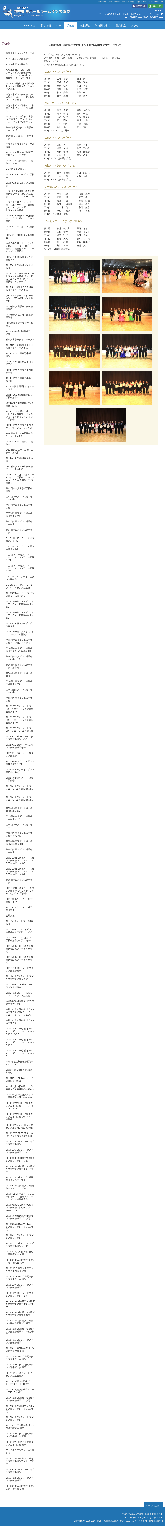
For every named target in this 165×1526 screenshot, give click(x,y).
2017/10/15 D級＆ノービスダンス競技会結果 (19, 1374)
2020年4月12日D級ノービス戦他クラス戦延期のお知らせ (20, 1087)
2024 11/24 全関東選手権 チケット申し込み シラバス (20, 426)
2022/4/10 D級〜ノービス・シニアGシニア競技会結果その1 (20, 800)
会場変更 (10, 915)
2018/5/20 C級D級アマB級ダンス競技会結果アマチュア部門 (20, 1332)
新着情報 (46, 25)
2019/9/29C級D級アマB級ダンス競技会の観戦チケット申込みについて (20, 1208)
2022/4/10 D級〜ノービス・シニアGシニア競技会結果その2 (20, 789)
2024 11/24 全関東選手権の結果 (19, 354)
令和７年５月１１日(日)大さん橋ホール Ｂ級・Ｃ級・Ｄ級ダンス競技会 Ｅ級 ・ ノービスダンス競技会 (20, 247)
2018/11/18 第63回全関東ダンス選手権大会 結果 (19, 1269)
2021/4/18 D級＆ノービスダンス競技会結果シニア (20, 977)
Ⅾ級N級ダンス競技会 (16, 169)
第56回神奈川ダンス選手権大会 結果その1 (19, 666)
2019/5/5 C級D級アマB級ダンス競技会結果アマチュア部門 (20, 1227)
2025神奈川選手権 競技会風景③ (19, 307)
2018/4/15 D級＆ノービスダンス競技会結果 (20, 1341)
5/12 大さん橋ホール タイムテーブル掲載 (19, 451)
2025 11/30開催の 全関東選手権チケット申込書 (19, 153)
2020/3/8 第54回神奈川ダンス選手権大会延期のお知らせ (20, 1096)
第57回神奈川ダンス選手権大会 (19, 506)
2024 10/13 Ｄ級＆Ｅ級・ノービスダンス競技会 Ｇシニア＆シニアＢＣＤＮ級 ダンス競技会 (19, 415)
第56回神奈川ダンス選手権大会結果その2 (19, 658)
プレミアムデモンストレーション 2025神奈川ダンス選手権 (20, 298)
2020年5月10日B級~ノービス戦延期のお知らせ (19, 1079)
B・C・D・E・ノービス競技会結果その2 (20, 539)
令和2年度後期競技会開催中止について (19, 1063)
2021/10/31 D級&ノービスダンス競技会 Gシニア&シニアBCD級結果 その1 (20, 871)
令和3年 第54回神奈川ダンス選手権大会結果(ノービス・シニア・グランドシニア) (20, 1012)
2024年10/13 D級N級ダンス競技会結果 (20, 404)
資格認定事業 (102, 25)
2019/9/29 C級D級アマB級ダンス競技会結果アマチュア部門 (20, 1169)
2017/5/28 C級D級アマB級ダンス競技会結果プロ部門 (20, 1399)
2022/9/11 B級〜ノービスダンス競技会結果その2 (19, 737)
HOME (158, 10)
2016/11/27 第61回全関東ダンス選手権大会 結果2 (19, 1435)
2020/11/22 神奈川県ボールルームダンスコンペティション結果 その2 (20, 1031)
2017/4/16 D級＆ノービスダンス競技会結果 (20, 1418)
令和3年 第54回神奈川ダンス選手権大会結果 (20, 1002)
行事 (58, 25)
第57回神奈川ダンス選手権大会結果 (19, 498)
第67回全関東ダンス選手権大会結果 (19, 523)
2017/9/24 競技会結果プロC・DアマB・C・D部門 (19, 1382)
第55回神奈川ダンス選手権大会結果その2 (19, 809)
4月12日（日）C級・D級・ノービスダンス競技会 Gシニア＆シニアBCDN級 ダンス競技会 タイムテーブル (19, 74)
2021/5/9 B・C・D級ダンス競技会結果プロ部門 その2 (19, 930)
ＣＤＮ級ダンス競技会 (17, 64)
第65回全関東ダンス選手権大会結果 (19, 850)
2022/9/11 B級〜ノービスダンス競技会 (19, 754)
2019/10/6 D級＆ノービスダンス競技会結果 (20, 1142)
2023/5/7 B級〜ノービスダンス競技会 (20, 624)
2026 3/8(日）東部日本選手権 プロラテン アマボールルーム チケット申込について (19, 119)
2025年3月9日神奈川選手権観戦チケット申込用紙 (19, 346)
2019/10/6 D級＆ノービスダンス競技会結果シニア (20, 1151)
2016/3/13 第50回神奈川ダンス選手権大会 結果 (20, 1487)
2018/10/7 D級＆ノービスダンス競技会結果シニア (20, 1294)
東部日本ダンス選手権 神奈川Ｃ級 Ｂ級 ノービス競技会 (20, 108)
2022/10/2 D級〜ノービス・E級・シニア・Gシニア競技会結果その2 (20, 709)
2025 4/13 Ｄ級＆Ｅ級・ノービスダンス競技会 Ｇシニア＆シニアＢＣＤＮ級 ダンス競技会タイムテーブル (20, 277)
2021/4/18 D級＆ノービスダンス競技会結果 (20, 969)
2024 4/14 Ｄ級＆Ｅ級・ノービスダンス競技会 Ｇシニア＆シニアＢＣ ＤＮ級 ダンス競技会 (20, 478)
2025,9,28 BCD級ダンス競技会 (20, 175)
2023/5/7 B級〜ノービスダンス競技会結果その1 (20, 594)
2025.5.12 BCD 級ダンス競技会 (19, 443)
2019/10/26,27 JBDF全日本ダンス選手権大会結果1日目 (19, 1134)
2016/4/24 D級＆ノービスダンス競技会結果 (20, 1479)
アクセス (136, 25)
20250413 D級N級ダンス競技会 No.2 (19, 258)
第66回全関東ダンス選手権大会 (19, 699)
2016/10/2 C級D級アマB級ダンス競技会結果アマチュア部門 (20, 1461)
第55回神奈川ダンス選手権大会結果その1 (19, 817)
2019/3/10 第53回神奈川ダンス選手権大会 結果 (20, 1253)
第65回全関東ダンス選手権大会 (19, 881)
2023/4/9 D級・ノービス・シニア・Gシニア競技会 (20, 633)
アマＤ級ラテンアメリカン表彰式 (20, 1451)
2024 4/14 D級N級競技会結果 (19, 459)
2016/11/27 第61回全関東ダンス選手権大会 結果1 (19, 1443)
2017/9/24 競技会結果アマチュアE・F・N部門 (20, 1391)
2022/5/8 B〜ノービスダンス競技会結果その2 (20, 762)
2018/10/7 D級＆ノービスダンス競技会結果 (20, 1286)
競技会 (70, 25)
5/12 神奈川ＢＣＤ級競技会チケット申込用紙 (19, 467)
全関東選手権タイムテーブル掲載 (20, 145)
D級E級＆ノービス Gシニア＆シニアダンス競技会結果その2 (20, 557)
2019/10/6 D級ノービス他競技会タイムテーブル (20, 1178)
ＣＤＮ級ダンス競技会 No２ (20, 58)
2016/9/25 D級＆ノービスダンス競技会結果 (20, 1470)
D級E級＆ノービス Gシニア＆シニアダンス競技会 (19, 586)
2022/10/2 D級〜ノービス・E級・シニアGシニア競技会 (20, 729)
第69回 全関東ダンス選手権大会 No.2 (19, 128)
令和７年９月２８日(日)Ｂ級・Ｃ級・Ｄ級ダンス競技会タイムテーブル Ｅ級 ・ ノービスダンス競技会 (20, 206)
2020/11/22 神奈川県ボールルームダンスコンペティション (20, 1053)
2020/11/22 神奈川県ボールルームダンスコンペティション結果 (20, 1042)
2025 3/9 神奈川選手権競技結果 (19, 332)
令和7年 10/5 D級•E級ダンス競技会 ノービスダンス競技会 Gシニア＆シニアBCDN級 (20, 194)
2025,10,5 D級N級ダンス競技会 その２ (19, 162)
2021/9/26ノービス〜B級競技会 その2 (19, 900)
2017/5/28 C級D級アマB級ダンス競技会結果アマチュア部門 (20, 1409)
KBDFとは (29, 25)
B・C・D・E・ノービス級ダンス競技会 (20, 578)
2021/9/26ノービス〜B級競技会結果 (19, 908)
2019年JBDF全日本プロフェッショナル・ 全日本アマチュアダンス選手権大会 (20, 1197)
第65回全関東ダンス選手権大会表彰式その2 (19, 834)
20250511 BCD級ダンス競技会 (20, 228)
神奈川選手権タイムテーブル (20, 53)
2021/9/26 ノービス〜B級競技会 (19, 922)
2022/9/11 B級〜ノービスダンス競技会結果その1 (19, 746)
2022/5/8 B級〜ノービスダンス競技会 (20, 779)
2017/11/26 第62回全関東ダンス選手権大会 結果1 (19, 1357)
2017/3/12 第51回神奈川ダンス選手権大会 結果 (20, 1426)
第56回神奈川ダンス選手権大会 (19, 674)
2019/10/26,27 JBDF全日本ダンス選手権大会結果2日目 (19, 1126)
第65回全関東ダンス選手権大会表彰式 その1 (19, 842)
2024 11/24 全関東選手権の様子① (19, 379)
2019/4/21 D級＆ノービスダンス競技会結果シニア (20, 1244)
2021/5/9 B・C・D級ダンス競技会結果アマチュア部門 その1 (19, 960)
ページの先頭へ (153, 1505)
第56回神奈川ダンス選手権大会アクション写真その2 (19, 641)
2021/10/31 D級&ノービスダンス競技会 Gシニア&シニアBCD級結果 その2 (20, 860)
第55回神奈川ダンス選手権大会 (19, 826)
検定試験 (85, 25)
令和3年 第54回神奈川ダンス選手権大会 (20, 1021)
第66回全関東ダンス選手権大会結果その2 (19, 682)
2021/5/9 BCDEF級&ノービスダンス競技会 (19, 985)
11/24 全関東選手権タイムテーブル (20, 387)
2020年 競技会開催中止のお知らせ (19, 1071)
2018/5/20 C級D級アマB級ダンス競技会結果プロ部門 (20, 1322)
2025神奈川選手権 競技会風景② (19, 316)
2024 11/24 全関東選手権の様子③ (19, 363)
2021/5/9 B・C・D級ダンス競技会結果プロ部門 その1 (19, 939)
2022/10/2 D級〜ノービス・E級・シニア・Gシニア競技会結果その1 (20, 720)
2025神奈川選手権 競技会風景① (19, 324)
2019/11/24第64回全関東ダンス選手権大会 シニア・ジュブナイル (20, 1106)
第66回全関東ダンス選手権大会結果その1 (19, 691)
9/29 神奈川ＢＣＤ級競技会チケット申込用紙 (19, 434)
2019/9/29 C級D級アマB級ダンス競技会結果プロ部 (20, 1159)
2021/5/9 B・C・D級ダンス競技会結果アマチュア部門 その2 (19, 949)
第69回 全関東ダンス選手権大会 (19, 137)
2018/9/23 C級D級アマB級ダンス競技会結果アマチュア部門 (20, 1304)
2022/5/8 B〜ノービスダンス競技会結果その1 (20, 771)
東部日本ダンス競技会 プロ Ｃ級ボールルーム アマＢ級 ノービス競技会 (21, 97)
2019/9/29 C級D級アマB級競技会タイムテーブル (20, 1187)
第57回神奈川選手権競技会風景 (19, 489)
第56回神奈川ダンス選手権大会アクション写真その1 (19, 649)
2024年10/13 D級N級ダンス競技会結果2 (20, 396)
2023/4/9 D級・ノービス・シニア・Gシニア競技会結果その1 (20, 615)
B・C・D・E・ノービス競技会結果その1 (20, 547)
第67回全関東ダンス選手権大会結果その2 (19, 514)
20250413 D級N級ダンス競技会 (19, 266)
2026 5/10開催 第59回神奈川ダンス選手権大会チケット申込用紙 (20, 86)
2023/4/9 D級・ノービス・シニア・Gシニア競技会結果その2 (20, 604)
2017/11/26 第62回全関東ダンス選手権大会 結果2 (19, 1366)
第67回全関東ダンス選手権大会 (19, 531)
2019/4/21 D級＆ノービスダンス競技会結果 (20, 1236)
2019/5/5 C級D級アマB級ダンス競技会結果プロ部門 (19, 1217)
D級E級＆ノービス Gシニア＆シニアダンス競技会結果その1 (20, 568)
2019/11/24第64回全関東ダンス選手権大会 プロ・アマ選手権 (19, 1117)
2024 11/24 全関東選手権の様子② (19, 371)
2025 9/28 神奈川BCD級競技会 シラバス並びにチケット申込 (20, 218)
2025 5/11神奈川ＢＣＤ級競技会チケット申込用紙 (19, 288)
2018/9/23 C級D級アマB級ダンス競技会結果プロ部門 (20, 1313)
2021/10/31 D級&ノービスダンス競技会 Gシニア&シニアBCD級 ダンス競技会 (20, 891)
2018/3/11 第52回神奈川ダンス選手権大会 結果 (20, 1349)
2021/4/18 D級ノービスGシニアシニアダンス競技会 (19, 994)
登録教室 (121, 25)
